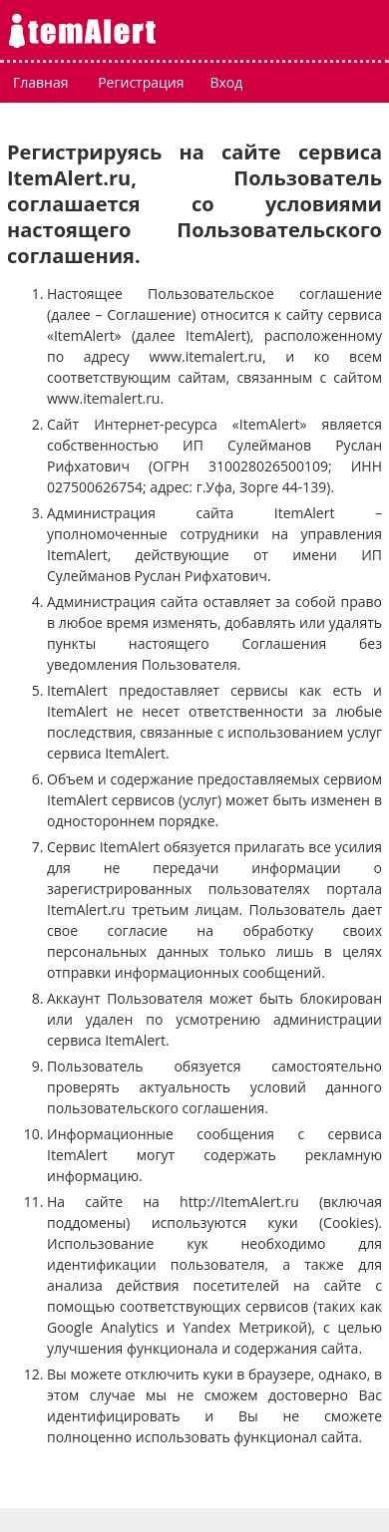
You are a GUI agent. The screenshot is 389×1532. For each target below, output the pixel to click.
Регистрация (141, 82)
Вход (225, 82)
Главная (41, 82)
